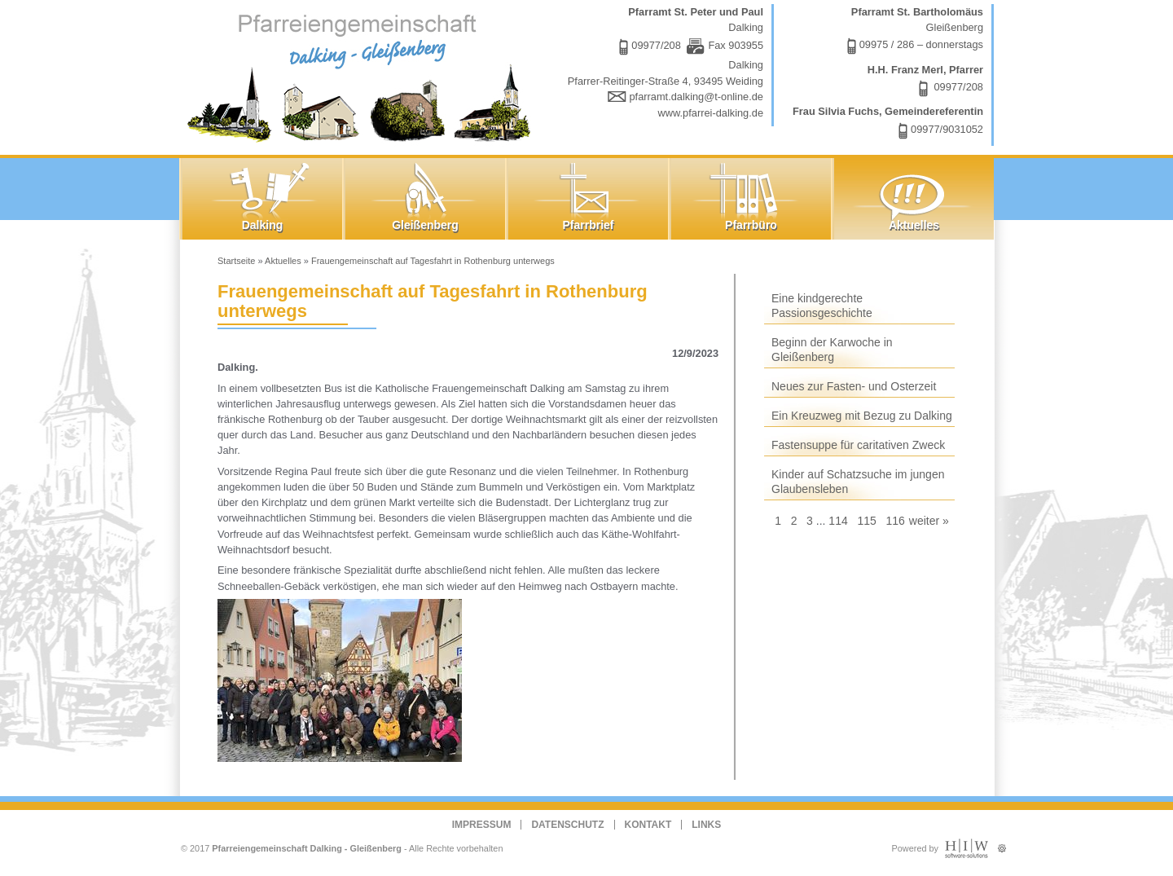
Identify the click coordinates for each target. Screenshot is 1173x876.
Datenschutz (567, 824)
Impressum (482, 824)
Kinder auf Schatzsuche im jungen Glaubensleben (857, 481)
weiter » (929, 520)
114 (837, 520)
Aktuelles (283, 261)
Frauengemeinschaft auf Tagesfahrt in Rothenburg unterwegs (433, 261)
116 (894, 520)
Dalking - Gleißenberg (362, 75)
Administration (1001, 844)
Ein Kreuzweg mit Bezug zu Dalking (861, 415)
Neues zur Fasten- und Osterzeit (853, 386)
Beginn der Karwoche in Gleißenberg (832, 349)
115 (866, 520)
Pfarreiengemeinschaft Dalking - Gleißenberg (307, 848)
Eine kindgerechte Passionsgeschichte (821, 305)
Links (706, 824)
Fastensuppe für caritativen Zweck (858, 444)
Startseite (236, 261)
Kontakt (648, 824)
